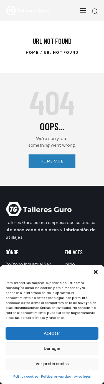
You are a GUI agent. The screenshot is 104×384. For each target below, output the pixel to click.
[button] (95, 272)
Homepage (52, 161)
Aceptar (52, 333)
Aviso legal (82, 376)
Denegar (52, 348)
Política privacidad (56, 376)
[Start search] (95, 11)
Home (32, 52)
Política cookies (25, 376)
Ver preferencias (52, 364)
